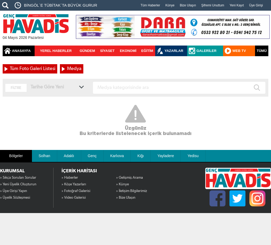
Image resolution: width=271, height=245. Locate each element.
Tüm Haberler (150, 5)
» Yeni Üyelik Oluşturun (18, 184)
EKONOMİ (128, 51)
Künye (169, 5)
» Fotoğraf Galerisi (75, 191)
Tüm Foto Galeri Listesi (32, 68)
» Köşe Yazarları (73, 184)
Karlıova (117, 156)
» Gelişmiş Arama (129, 177)
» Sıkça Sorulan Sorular (18, 177)
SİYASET (107, 51)
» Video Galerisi (73, 197)
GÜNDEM (87, 51)
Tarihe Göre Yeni (47, 87)
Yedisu (193, 156)
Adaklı (69, 156)
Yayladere (165, 156)
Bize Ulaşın (188, 5)
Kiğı (140, 156)
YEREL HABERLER (56, 51)
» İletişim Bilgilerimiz (131, 191)
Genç (92, 156)
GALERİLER (206, 51)
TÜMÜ (262, 51)
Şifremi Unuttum (212, 5)
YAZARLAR (174, 51)
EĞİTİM (147, 51)
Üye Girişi (256, 5)
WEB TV (239, 51)
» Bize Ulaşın (126, 197)
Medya (74, 68)
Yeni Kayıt (236, 5)
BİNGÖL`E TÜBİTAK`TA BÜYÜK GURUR (60, 5)
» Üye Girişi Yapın (13, 191)
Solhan (44, 156)
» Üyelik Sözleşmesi (15, 197)
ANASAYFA (21, 51)
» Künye (122, 184)
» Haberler (69, 177)
